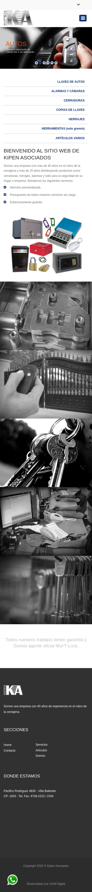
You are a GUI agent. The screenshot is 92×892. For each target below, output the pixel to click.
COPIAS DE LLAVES (70, 110)
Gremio (40, 755)
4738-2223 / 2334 (41, 796)
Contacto (9, 750)
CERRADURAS (74, 100)
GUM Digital (57, 884)
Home (8, 745)
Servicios (42, 744)
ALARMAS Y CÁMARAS (68, 91)
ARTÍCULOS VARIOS (70, 138)
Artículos (41, 750)
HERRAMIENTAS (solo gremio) (63, 128)
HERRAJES (77, 119)
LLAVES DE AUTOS (71, 82)
